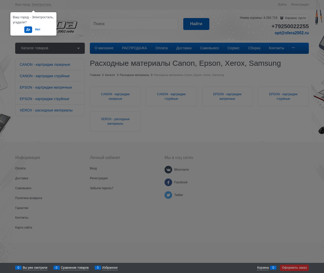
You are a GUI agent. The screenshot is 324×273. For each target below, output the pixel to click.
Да (28, 29)
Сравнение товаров (75, 268)
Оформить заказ (294, 267)
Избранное (110, 268)
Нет (37, 29)
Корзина (263, 268)
